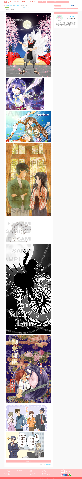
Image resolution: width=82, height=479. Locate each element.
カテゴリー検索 (39, 1)
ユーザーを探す (23, 1)
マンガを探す (16, 1)
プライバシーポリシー (33, 473)
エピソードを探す (31, 1)
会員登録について (45, 473)
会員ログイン (19, 471)
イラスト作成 (16, 5)
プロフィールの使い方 (46, 474)
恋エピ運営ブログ (32, 476)
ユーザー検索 (6, 473)
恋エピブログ (31, 474)
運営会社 (31, 470)
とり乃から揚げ (10, 5)
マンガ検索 (6, 470)
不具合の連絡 (44, 471)
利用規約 (31, 471)
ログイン (75, 1)
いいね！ (58, 5)
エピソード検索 (7, 474)
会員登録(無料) (19, 470)
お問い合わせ (44, 470)
